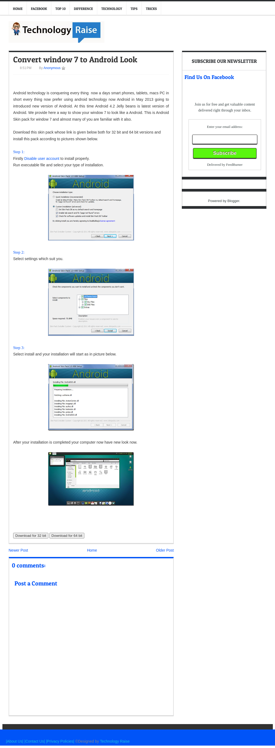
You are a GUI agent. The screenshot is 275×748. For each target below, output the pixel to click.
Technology (111, 8)
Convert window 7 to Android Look (75, 59)
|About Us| (15, 741)
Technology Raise (115, 741)
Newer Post (18, 550)
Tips (134, 8)
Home (18, 8)
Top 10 (60, 8)
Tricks (151, 8)
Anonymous (51, 68)
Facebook (39, 8)
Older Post (165, 550)
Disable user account (41, 158)
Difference (83, 8)
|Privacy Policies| (60, 741)
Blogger (233, 201)
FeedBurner (234, 165)
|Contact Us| (35, 741)
